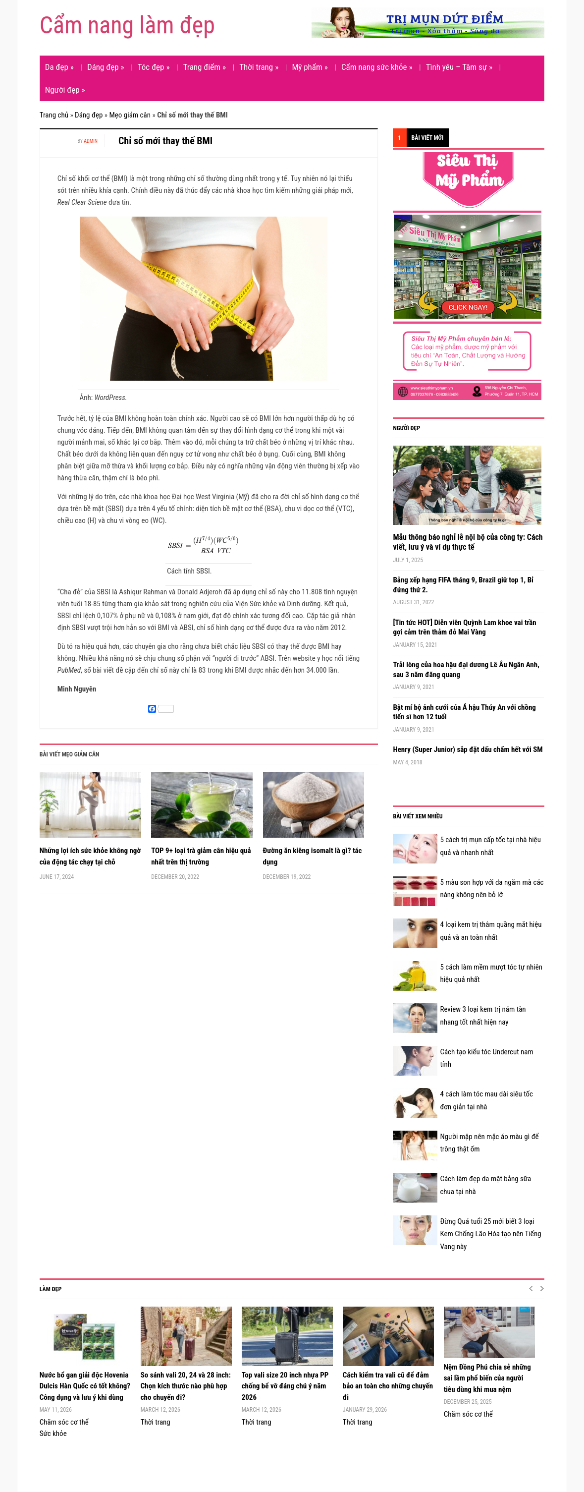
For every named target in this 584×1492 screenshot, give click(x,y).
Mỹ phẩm (309, 67)
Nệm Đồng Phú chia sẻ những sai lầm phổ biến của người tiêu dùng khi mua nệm (487, 1378)
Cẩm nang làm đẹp (127, 25)
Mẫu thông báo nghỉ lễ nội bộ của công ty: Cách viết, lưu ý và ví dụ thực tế (467, 542)
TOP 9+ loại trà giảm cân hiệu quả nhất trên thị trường (201, 856)
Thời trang (258, 67)
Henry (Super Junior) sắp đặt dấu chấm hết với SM (467, 749)
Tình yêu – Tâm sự (459, 67)
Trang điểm (204, 67)
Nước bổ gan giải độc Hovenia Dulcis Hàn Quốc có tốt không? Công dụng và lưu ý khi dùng (85, 1386)
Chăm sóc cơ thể (64, 1422)
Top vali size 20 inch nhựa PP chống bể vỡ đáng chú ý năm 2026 (285, 1386)
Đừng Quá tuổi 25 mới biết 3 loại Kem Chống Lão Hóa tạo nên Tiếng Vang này (490, 1234)
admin (91, 141)
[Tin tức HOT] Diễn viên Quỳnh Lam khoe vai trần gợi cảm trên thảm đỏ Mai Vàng (464, 627)
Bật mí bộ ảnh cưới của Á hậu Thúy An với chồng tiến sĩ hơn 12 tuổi (464, 712)
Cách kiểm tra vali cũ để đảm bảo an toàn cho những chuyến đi (388, 1386)
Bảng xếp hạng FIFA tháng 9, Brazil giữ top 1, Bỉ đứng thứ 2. (463, 584)
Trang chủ (54, 115)
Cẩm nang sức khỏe (377, 67)
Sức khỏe (53, 1433)
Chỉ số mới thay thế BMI (165, 141)
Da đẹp (59, 67)
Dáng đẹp (105, 67)
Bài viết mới (428, 137)
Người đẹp (65, 90)
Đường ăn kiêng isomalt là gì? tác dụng (312, 856)
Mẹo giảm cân (130, 115)
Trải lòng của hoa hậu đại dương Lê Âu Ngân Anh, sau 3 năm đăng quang (466, 669)
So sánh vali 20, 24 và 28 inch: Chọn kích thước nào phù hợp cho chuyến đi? (186, 1386)
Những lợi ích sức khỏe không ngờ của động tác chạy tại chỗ (90, 856)
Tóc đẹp (154, 67)
